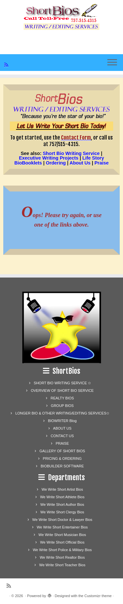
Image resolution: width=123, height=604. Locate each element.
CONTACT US (62, 436)
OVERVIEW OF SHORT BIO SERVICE (62, 390)
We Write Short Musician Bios (62, 535)
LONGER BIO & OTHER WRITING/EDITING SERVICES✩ (62, 413)
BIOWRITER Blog (62, 421)
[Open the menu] (112, 63)
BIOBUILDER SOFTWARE (62, 466)
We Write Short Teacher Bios (62, 565)
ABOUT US (62, 428)
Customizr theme (98, 596)
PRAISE (62, 443)
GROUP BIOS (62, 406)
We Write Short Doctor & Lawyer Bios (62, 520)
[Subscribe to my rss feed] (7, 64)
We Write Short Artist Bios (62, 489)
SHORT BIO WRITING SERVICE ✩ (62, 383)
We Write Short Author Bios (62, 504)
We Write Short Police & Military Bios (62, 550)
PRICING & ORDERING (62, 458)
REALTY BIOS (62, 398)
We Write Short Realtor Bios (62, 557)
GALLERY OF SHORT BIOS (62, 451)
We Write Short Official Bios (62, 542)
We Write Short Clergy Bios (62, 512)
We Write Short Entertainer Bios (62, 527)
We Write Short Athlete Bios (62, 497)
